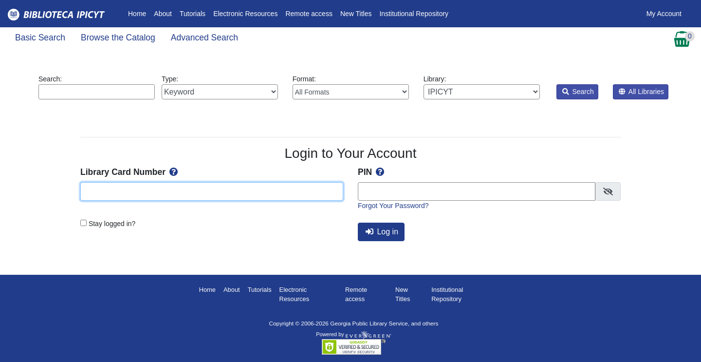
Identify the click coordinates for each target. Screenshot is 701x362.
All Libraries (641, 91)
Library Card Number (130, 172)
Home (139, 13)
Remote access (308, 14)
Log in (382, 232)
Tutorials (192, 14)
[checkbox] (608, 191)
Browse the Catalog (118, 37)
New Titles (356, 14)
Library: (482, 87)
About (163, 14)
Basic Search (40, 37)
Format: (351, 87)
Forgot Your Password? (393, 206)
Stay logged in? (112, 224)
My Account (664, 14)
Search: (96, 87)
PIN (372, 172)
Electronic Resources (245, 14)
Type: (220, 87)
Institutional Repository (413, 14)
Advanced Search (204, 37)
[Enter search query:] (96, 91)
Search (578, 91)
